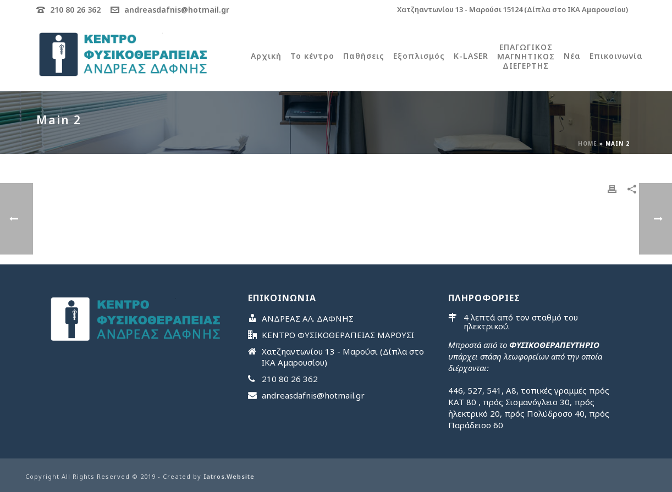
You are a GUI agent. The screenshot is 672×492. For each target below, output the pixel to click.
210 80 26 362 (75, 9)
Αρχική (266, 56)
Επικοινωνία (616, 56)
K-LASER (471, 56)
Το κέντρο (312, 56)
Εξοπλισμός (419, 56)
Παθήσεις (363, 56)
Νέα (572, 56)
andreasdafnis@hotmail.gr (176, 9)
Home (587, 143)
